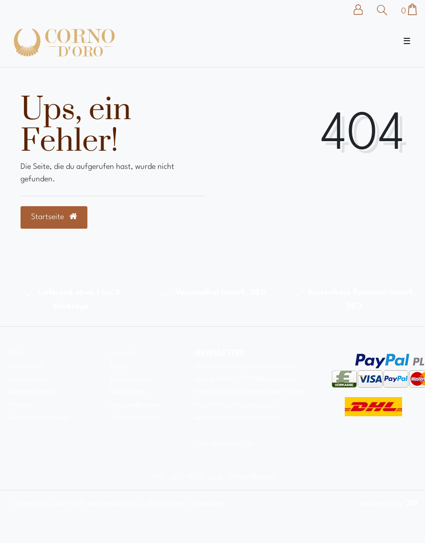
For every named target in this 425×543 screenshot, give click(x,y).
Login (119, 366)
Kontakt (123, 353)
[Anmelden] (363, 9)
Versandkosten (135, 405)
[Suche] (384, 10)
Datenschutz (28, 379)
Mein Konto (129, 392)
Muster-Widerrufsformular (38, 411)
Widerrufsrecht (32, 392)
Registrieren (130, 379)
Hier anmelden (224, 444)
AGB (14, 353)
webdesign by (388, 503)
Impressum (25, 366)
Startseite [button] (54, 216)
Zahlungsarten (135, 418)
